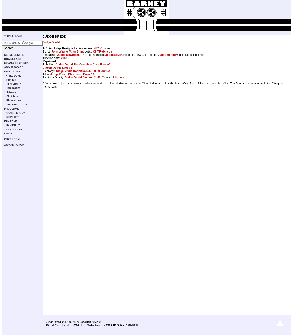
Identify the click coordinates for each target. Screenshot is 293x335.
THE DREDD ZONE (17, 104)
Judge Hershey (168, 54)
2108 (64, 58)
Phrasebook (13, 100)
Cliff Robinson (102, 51)
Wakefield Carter (84, 325)
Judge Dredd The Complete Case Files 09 (83, 64)
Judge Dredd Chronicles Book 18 (72, 74)
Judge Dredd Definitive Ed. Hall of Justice (83, 71)
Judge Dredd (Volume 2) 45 (82, 77)
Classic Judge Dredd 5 (58, 67)
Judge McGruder (68, 54)
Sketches (12, 96)
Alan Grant (77, 51)
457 (96, 48)
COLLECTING (14, 129)
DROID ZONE (12, 71)
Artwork (11, 92)
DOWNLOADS (12, 59)
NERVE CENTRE (14, 54)
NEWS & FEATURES (16, 63)
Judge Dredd (51, 42)
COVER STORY (15, 113)
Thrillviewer (13, 83)
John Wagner (60, 51)
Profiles (11, 79)
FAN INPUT (13, 125)
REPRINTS (12, 117)
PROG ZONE (11, 108)
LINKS (8, 133)
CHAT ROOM (12, 139)
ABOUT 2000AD (13, 67)
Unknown (118, 77)
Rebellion (85, 321)
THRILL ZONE (13, 36)
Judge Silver (113, 54)
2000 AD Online (115, 325)
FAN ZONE (10, 121)
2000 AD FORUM (14, 144)
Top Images (13, 88)
